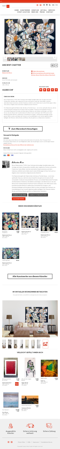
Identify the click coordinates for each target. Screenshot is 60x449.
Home (17, 10)
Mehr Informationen (38, 71)
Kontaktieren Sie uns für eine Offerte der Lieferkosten (18, 144)
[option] (29, 36)
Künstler (35, 10)
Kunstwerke (25, 10)
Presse (42, 12)
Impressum (36, 442)
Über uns (34, 12)
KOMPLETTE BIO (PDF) (19, 194)
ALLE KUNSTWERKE (18, 198)
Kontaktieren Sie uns (46, 442)
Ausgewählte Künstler (11, 432)
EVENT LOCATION (23, 12)
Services (51, 10)
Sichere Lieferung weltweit (30, 432)
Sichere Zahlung (49, 431)
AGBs (29, 442)
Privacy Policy (21, 442)
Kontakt (49, 12)
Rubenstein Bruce (7, 72)
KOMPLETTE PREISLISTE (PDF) (38, 194)
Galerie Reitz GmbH (28, 446)
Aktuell (43, 10)
